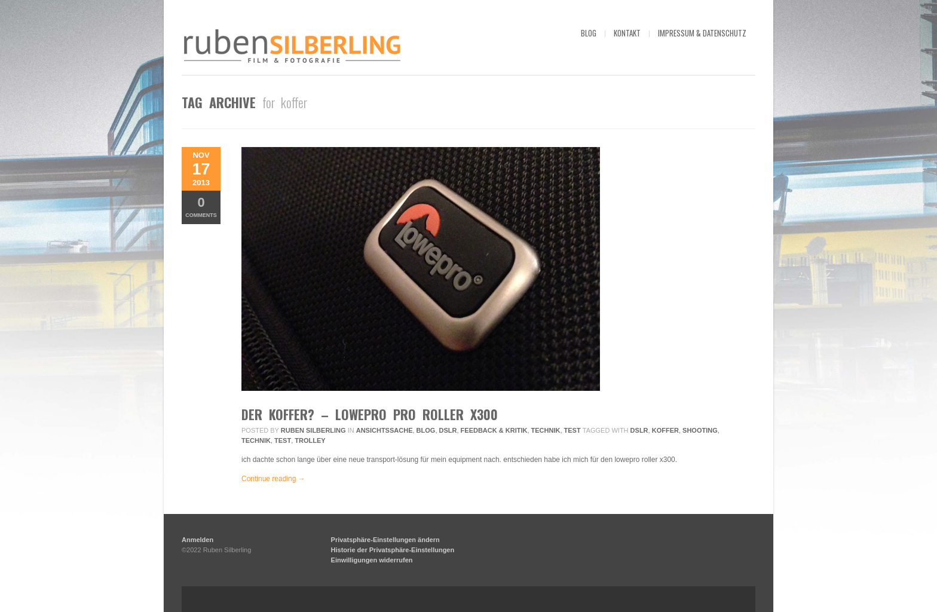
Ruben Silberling (313, 430)
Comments (201, 206)
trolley (310, 440)
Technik (546, 430)
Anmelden (197, 539)
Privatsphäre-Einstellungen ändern (385, 539)
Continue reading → (273, 479)
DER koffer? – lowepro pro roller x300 (369, 414)
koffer (665, 430)
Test (572, 430)
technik (256, 440)
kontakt (627, 33)
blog (588, 33)
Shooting (700, 430)
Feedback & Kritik (494, 430)
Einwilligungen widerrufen (372, 560)
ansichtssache (384, 430)
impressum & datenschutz (702, 33)
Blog (426, 430)
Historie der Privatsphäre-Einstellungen (393, 549)
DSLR (448, 430)
